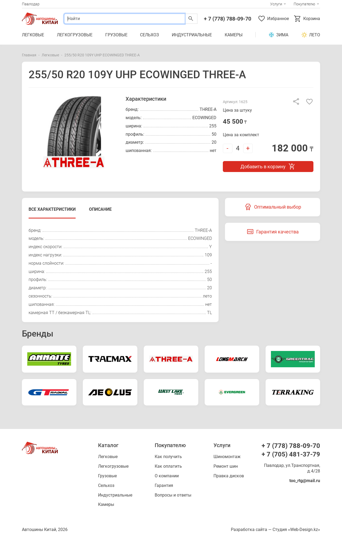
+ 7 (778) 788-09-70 (227, 18)
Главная (29, 55)
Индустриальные (192, 34)
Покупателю (304, 4)
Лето (310, 35)
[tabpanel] (120, 272)
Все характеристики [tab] (52, 209)
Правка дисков (228, 475)
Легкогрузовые (74, 34)
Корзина (307, 19)
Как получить (168, 456)
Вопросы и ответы (173, 495)
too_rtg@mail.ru (304, 480)
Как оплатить (168, 466)
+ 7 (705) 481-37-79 (291, 454)
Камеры (234, 34)
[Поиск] (124, 19)
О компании (167, 475)
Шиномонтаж (226, 456)
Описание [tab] (100, 209)
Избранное (273, 19)
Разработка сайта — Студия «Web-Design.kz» (275, 529)
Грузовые (116, 34)
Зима (278, 35)
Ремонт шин (225, 466)
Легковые (33, 34)
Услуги (276, 4)
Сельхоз (149, 34)
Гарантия (164, 485)
